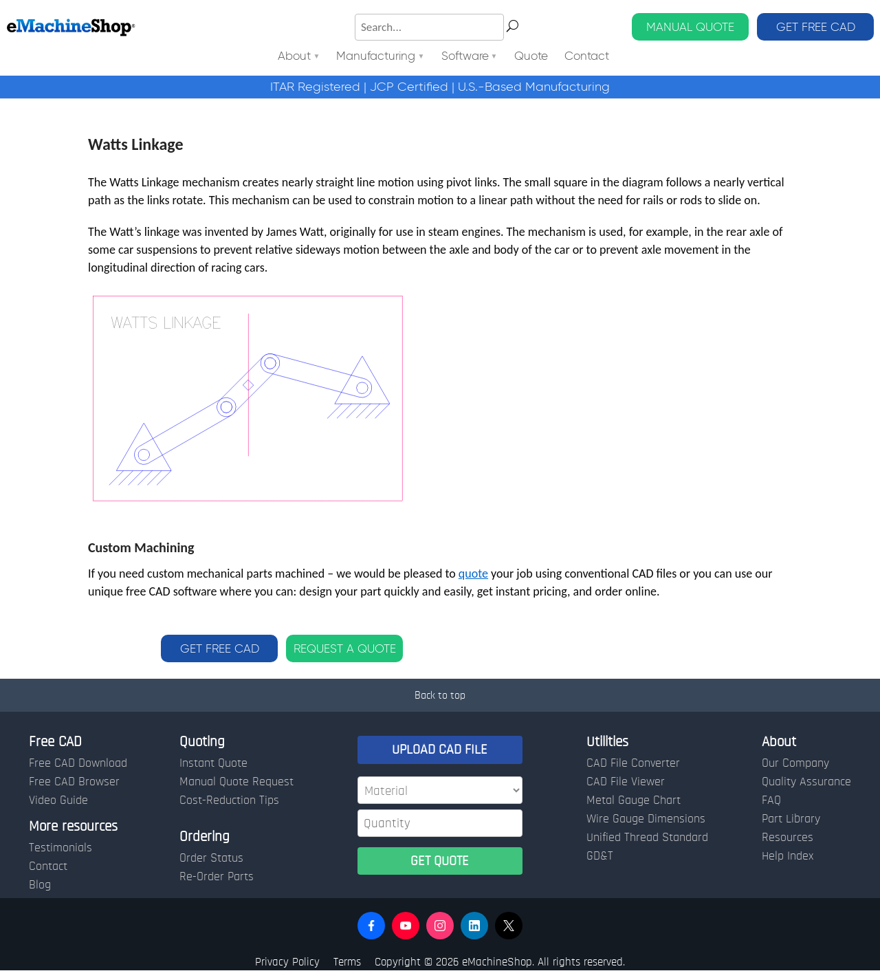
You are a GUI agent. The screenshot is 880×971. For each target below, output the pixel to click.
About (294, 57)
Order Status (211, 858)
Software (465, 57)
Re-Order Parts (216, 877)
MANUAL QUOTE (690, 27)
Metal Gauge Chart (633, 800)
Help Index (787, 856)
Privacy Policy (287, 962)
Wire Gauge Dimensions (645, 819)
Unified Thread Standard (647, 837)
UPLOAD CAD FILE (439, 749)
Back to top (440, 695)
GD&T (599, 856)
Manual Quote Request (236, 782)
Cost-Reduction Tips (229, 800)
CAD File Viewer (625, 782)
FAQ (771, 800)
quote (473, 573)
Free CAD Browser (74, 782)
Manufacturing (375, 57)
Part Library (791, 819)
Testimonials (60, 848)
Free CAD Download (78, 763)
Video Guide (58, 800)
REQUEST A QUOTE (345, 648)
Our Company (795, 763)
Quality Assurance (806, 782)
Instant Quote (213, 763)
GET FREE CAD (815, 27)
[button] (371, 925)
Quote (531, 57)
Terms (347, 962)
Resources (787, 837)
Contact (586, 57)
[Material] (440, 790)
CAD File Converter (633, 763)
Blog (40, 885)
